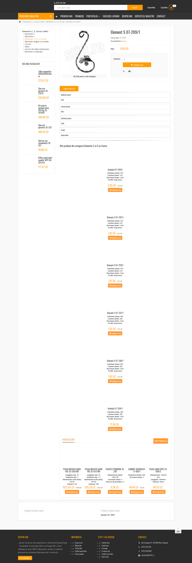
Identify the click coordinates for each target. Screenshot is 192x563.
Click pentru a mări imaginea (84, 76)
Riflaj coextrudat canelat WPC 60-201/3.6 (45, 160)
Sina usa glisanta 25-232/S (43, 91)
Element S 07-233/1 (115, 270)
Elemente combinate (34, 51)
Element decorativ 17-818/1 (136, 481)
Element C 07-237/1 (115, 319)
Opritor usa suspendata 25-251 (44, 143)
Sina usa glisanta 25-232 (45, 126)
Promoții (79, 16)
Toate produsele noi (160, 452)
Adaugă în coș (137, 64)
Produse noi (66, 16)
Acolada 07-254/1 (115, 419)
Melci (27, 46)
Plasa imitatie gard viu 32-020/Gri (72, 481)
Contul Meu (151, 7)
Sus (178, 541)
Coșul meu (105, 555)
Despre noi (127, 16)
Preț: (113, 48)
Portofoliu (92, 16)
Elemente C (30, 34)
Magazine (78, 555)
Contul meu (105, 553)
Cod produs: (115, 37)
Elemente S (30, 36)
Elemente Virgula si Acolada (37, 41)
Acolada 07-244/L (115, 171)
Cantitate (116, 58)
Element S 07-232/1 (115, 220)
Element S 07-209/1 (108, 525)
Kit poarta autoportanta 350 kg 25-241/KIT (43, 109)
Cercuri (28, 44)
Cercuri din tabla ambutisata (37, 49)
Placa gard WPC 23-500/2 (158, 481)
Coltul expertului (80, 561)
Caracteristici (69, 88)
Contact (161, 16)
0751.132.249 (146, 557)
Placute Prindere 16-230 (115, 481)
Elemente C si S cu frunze (55, 22)
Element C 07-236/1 (115, 369)
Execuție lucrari (111, 16)
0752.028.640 (146, 561)
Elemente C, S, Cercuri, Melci (33, 22)
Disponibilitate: (116, 41)
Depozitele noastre (144, 16)
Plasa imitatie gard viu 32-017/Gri (93, 481)
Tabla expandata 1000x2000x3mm (45, 74)
